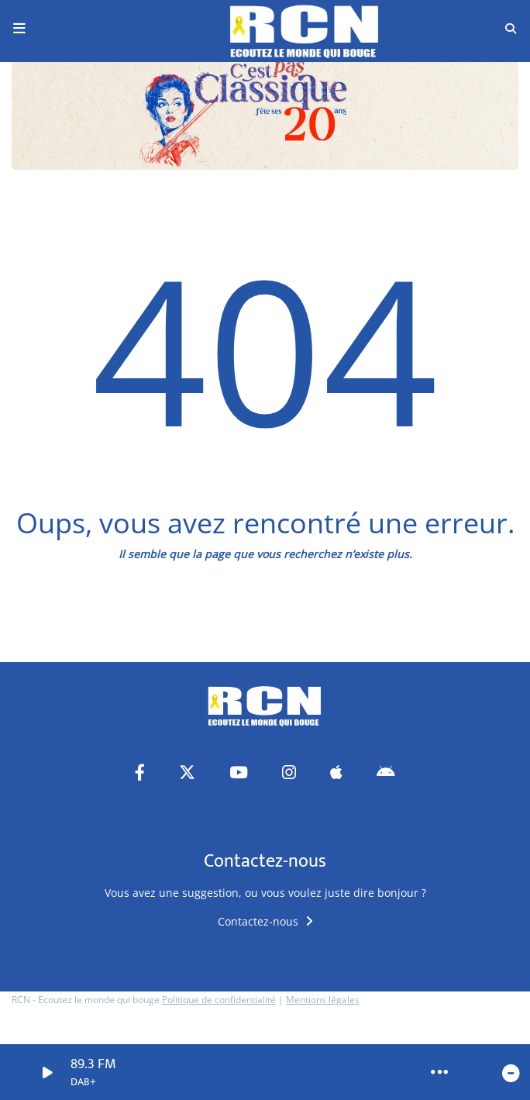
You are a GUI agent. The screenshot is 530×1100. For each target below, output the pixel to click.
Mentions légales (323, 999)
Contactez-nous (265, 921)
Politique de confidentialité (219, 999)
